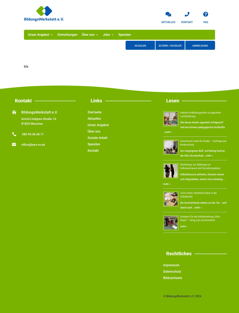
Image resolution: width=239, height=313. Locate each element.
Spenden (124, 35)
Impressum (171, 265)
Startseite (95, 112)
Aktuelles (94, 119)
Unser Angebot (38, 35)
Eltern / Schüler (170, 45)
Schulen (140, 45)
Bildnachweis (172, 278)
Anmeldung (200, 45)
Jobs (106, 35)
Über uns (88, 35)
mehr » (168, 132)
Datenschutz (172, 271)
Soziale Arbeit (97, 138)
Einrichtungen (67, 35)
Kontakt (93, 151)
